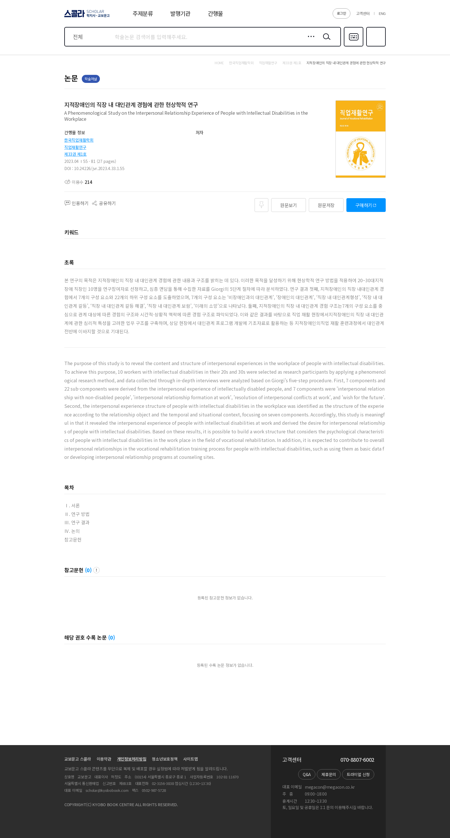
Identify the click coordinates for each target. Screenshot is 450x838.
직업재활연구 (75, 147)
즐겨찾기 (375, 45)
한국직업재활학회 (79, 140)
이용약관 (104, 759)
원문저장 (326, 205)
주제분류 (143, 13)
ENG (382, 13)
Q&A (307, 774)
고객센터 (363, 13)
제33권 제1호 (75, 154)
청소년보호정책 (164, 759)
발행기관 (180, 13)
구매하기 (363, 205)
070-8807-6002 (357, 760)
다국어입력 (353, 45)
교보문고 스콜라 (77, 759)
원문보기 (288, 205)
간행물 (215, 13)
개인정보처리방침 (131, 759)
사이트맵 (190, 759)
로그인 (341, 13)
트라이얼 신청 (358, 774)
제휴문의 (328, 774)
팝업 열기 (96, 570)
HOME (219, 63)
